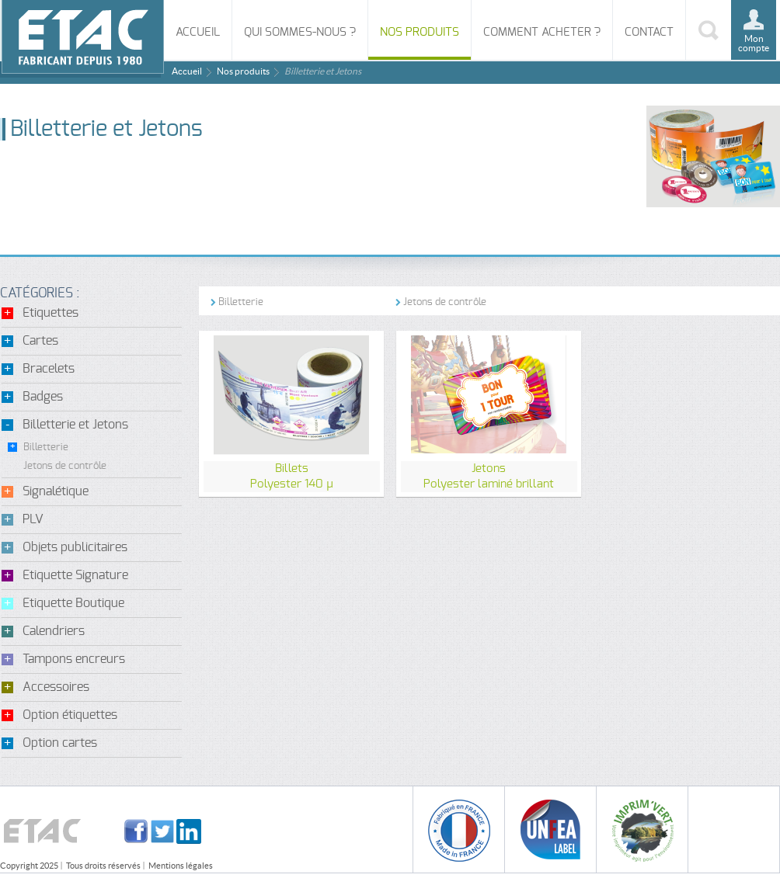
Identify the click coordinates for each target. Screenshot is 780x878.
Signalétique (56, 491)
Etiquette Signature (75, 575)
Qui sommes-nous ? (300, 32)
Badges (43, 396)
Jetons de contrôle (64, 466)
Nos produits (419, 32)
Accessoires (56, 687)
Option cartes (60, 743)
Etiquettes (50, 313)
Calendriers (54, 631)
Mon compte (753, 43)
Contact (649, 32)
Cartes (40, 341)
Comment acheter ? (542, 32)
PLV (33, 519)
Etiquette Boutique (73, 603)
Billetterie (45, 447)
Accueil (198, 32)
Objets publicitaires (75, 547)
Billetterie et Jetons (75, 424)
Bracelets (49, 369)
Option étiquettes (70, 715)
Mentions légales (180, 865)
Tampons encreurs (74, 659)
